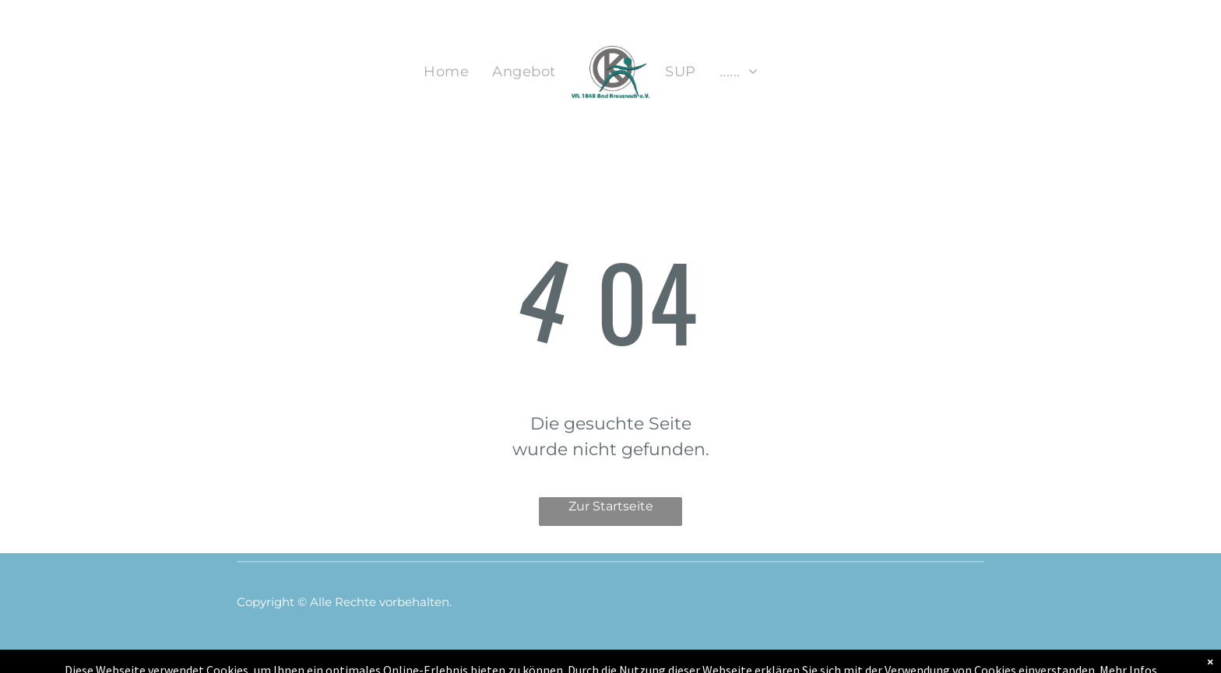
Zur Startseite (610, 506)
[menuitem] (446, 72)
